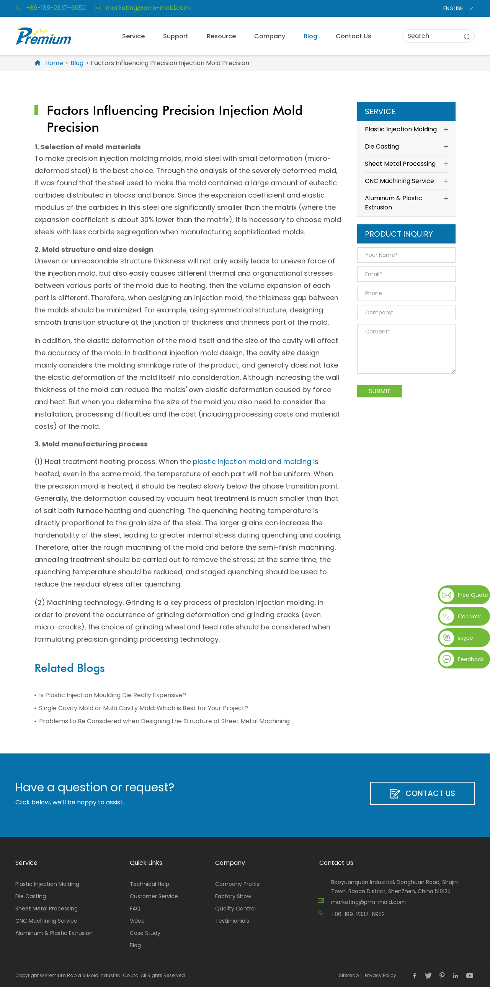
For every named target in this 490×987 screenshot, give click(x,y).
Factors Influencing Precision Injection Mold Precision (170, 63)
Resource (221, 36)
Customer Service (154, 896)
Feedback (471, 659)
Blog (310, 36)
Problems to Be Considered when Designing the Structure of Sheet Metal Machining (164, 721)
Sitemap (349, 975)
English (453, 8)
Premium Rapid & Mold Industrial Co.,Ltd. (92, 975)
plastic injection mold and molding (252, 461)
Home (54, 63)
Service (133, 36)
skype (465, 638)
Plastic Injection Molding (406, 129)
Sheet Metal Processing (406, 164)
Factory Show (233, 896)
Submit (380, 391)
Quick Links (146, 862)
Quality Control (235, 908)
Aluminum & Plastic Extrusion (406, 202)
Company (269, 36)
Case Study (145, 933)
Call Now (469, 616)
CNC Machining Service (406, 181)
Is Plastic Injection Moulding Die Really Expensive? (112, 695)
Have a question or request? (94, 787)
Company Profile (237, 884)
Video (137, 921)
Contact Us (353, 36)
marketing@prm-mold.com (142, 8)
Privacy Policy (380, 975)
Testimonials (232, 921)
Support (175, 36)
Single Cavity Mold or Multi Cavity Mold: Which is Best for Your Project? (143, 708)
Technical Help (149, 884)
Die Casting (406, 146)
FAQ (135, 908)
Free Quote (472, 595)
